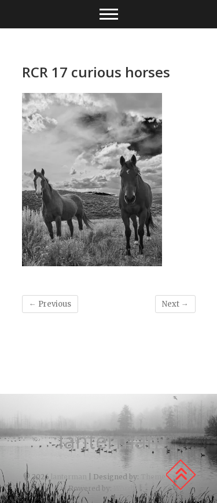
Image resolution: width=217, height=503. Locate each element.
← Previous (50, 304)
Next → (175, 304)
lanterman (108, 441)
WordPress (133, 488)
